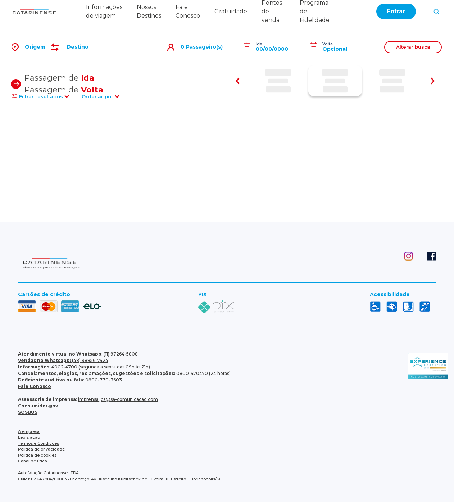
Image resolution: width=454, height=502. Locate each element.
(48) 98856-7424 (63, 360)
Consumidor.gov (38, 405)
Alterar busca (413, 47)
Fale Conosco (34, 386)
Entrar (396, 11)
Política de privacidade (41, 449)
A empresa (29, 431)
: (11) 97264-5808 (78, 354)
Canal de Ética (32, 460)
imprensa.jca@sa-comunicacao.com (118, 399)
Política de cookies (37, 455)
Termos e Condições (38, 443)
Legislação (29, 437)
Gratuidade (230, 11)
